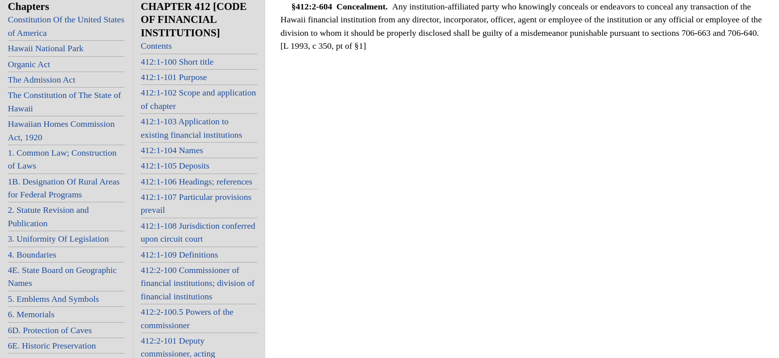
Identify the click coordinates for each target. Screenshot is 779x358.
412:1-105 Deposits (175, 166)
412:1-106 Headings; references (196, 181)
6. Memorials (31, 314)
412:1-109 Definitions (179, 255)
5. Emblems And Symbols (53, 299)
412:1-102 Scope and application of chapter (198, 99)
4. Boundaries (32, 255)
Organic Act (29, 64)
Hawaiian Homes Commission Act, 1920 (61, 130)
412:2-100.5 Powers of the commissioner (187, 318)
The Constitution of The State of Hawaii (64, 101)
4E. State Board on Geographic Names (62, 276)
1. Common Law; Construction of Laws (62, 159)
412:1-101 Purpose (174, 77)
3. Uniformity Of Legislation (58, 239)
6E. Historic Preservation (52, 346)
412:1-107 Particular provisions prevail (196, 203)
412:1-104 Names (172, 150)
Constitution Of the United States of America (66, 25)
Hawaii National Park (45, 48)
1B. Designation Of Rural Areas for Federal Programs (64, 188)
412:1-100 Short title (177, 62)
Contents (156, 46)
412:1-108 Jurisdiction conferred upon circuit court (198, 232)
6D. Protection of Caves (50, 330)
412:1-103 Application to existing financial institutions (191, 127)
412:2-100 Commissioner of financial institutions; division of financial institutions (197, 283)
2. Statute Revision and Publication (48, 216)
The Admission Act (42, 80)
